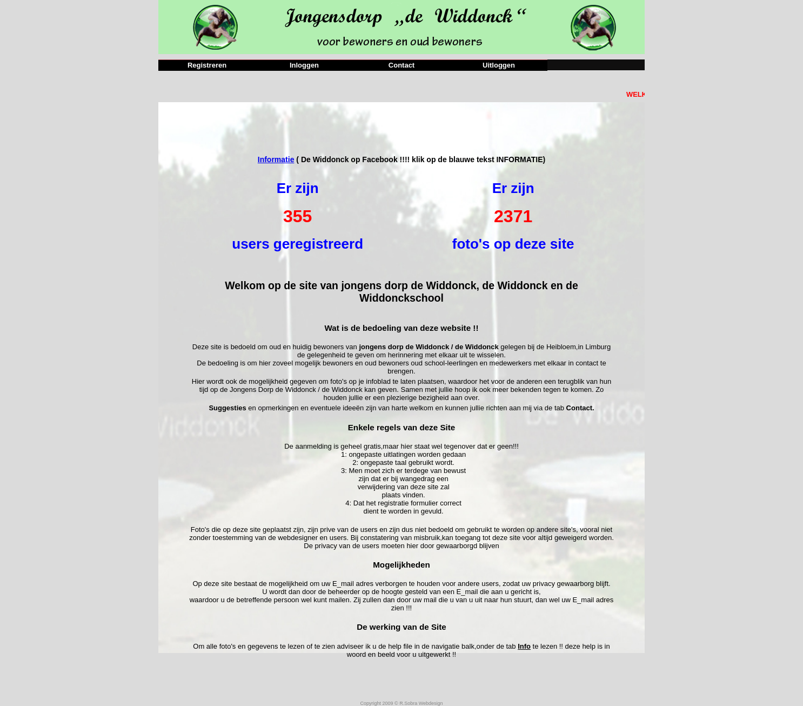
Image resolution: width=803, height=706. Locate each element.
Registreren (207, 65)
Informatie (276, 159)
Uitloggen (499, 65)
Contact (401, 65)
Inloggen (304, 65)
